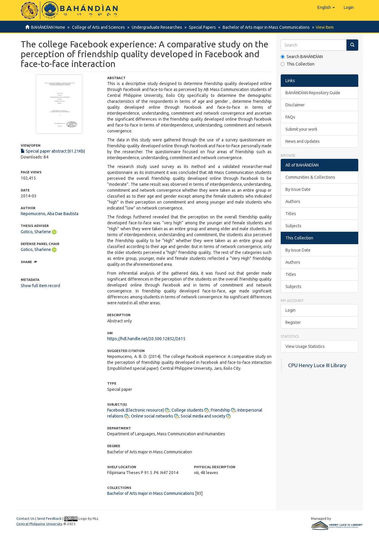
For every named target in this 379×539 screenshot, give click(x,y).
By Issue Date (298, 189)
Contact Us (25, 518)
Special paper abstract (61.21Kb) (53, 151)
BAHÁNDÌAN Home (48, 27)
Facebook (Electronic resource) (135, 410)
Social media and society (203, 416)
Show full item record (40, 285)
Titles (290, 213)
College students (187, 410)
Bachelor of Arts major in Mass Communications (262, 27)
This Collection (297, 64)
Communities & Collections (310, 177)
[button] (326, 7)
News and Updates (302, 141)
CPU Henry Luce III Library (317, 365)
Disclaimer (295, 105)
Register (293, 322)
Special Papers (199, 27)
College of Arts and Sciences (97, 27)
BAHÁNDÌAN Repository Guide (312, 92)
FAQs (290, 117)
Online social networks (152, 416)
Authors (292, 201)
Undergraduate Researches (155, 27)
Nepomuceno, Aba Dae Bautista (49, 213)
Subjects (293, 225)
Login (290, 310)
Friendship (220, 410)
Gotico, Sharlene (36, 231)
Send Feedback (49, 518)
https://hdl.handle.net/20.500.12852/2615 (146, 338)
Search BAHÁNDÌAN (302, 56)
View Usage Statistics (305, 346)
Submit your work (301, 129)
